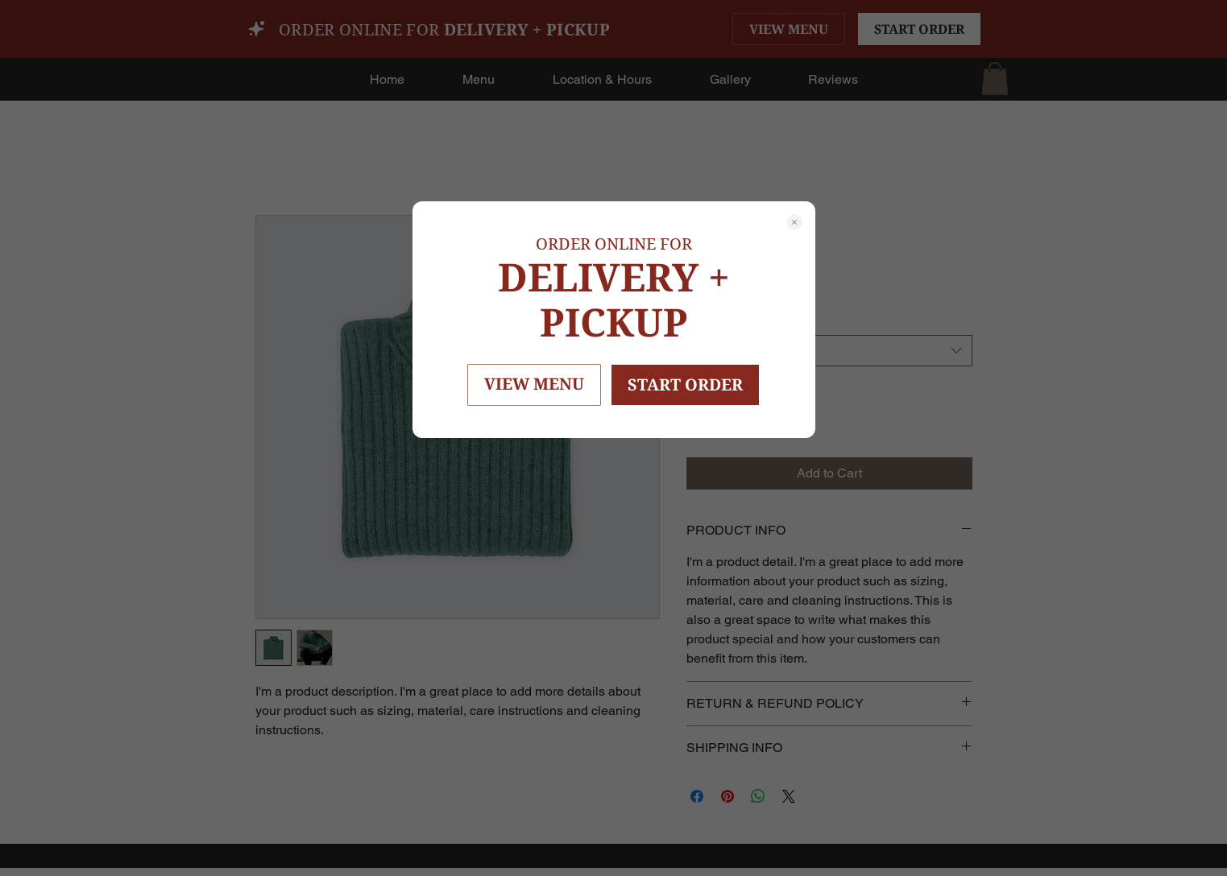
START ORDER (685, 384)
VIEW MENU (534, 384)
